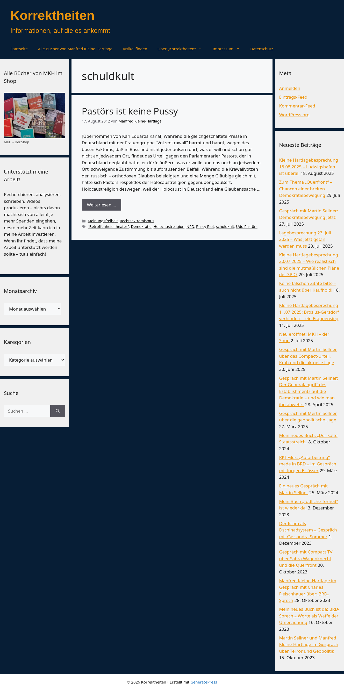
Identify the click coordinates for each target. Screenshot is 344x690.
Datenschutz (261, 48)
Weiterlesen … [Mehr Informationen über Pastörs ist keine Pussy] (101, 205)
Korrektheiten (52, 15)
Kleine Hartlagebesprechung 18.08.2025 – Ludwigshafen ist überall (308, 166)
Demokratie (141, 226)
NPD (190, 226)
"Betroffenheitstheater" (108, 226)
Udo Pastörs (246, 226)
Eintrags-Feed (293, 97)
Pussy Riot (205, 226)
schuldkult (225, 226)
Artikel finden (135, 48)
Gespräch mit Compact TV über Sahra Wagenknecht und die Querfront (305, 558)
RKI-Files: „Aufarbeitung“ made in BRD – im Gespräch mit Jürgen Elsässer (307, 463)
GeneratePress (203, 682)
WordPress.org (294, 115)
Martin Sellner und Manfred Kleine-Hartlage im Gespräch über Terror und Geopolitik (308, 644)
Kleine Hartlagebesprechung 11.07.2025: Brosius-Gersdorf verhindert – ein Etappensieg (309, 311)
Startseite (19, 48)
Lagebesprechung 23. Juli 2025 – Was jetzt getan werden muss (305, 239)
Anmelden (289, 88)
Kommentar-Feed (297, 106)
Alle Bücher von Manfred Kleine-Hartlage (75, 48)
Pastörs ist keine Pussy (130, 111)
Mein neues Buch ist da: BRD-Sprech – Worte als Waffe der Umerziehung (309, 615)
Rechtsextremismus (137, 220)
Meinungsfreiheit (103, 220)
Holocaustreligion (169, 226)
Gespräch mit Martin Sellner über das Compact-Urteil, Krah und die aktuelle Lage (308, 355)
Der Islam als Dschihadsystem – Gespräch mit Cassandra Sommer (308, 530)
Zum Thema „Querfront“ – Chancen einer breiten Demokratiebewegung (305, 188)
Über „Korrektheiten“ (182, 48)
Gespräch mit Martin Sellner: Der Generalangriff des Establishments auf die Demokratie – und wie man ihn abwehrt (308, 391)
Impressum (229, 48)
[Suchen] (57, 411)
